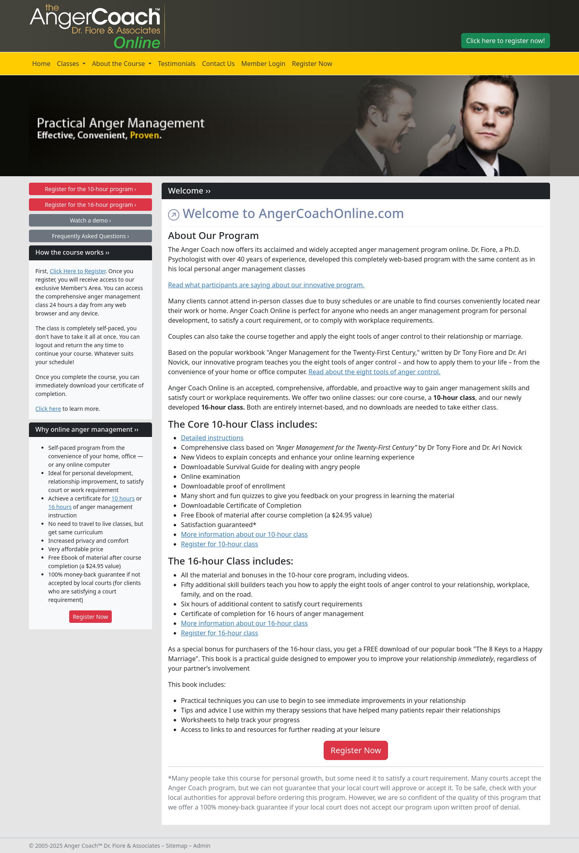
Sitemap (176, 845)
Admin (202, 845)
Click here (48, 408)
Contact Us (218, 63)
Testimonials (177, 63)
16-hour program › (90, 204)
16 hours (60, 507)
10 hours (123, 498)
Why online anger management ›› (86, 429)
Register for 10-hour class (219, 544)
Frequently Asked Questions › (90, 236)
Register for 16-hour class (219, 632)
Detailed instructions (212, 437)
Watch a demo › (90, 220)
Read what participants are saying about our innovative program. (266, 284)
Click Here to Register (77, 271)
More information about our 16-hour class (244, 623)
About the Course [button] (119, 63)
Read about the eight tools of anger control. (374, 371)
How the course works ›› (72, 252)
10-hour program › (90, 189)
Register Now (312, 63)
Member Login (263, 63)
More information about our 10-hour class (244, 534)
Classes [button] (69, 63)
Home (41, 63)
